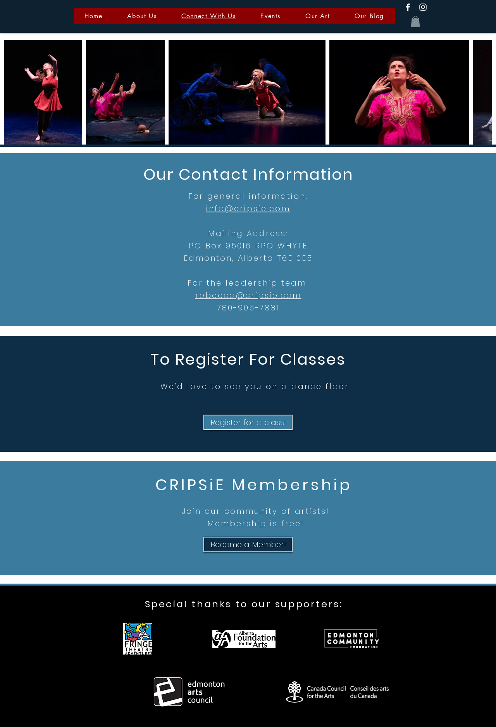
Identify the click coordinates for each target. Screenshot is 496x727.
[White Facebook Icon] (408, 7)
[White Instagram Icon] (423, 7)
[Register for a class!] (248, 422)
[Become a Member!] (248, 544)
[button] (415, 21)
